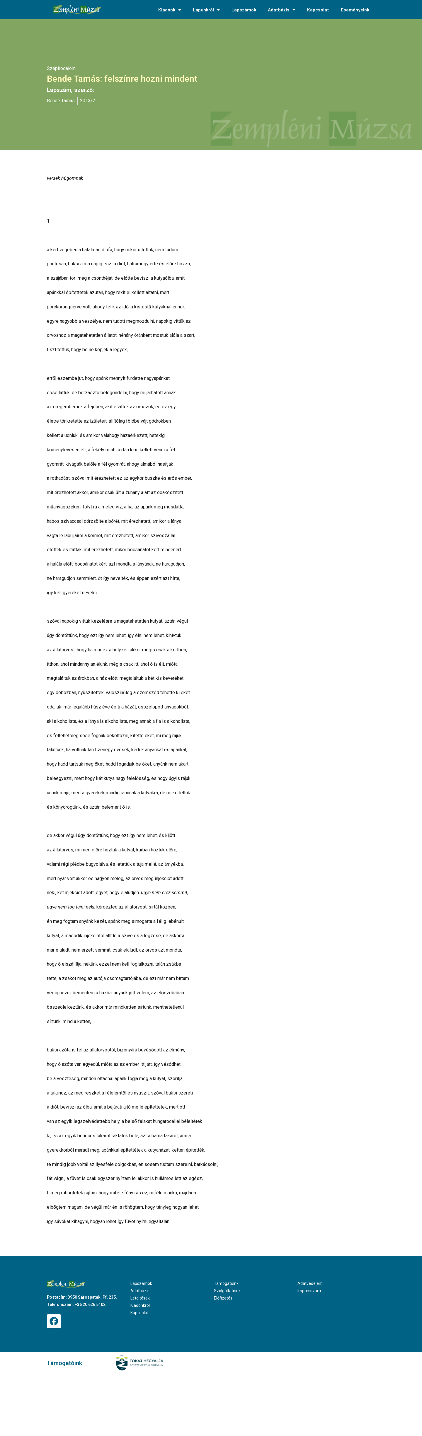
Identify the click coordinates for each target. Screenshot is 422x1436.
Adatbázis (281, 9)
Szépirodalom (61, 68)
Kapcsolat (318, 9)
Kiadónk (169, 9)
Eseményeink (355, 9)
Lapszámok (244, 9)
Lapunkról (206, 9)
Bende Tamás (61, 100)
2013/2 (87, 100)
